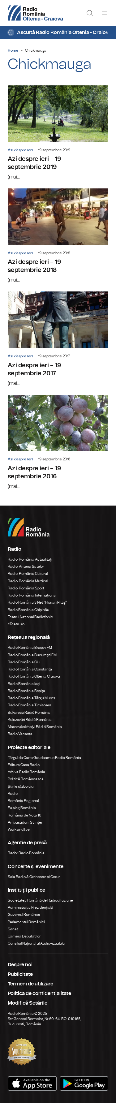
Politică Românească (26, 779)
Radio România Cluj (24, 662)
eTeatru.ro (16, 624)
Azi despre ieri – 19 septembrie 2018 (58, 236)
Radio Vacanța (20, 734)
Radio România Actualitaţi (30, 559)
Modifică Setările (27, 1003)
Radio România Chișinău (28, 610)
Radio (13, 793)
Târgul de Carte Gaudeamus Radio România (44, 758)
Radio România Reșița (26, 691)
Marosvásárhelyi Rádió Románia (35, 727)
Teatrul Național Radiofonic (30, 617)
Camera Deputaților (24, 936)
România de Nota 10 (24, 815)
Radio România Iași (24, 684)
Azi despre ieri (20, 150)
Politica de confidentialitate (39, 993)
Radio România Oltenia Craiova (34, 676)
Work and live (19, 829)
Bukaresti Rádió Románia (29, 712)
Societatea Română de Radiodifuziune (40, 900)
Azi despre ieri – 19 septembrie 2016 (58, 442)
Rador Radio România (26, 853)
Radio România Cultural (28, 573)
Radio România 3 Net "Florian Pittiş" (37, 602)
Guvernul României (24, 914)
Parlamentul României (26, 922)
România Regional (23, 801)
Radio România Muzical (28, 581)
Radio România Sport (26, 588)
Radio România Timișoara (29, 705)
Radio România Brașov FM (30, 647)
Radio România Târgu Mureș (31, 698)
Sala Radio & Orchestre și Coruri (34, 877)
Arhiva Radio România (26, 772)
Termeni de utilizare (30, 983)
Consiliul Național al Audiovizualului (37, 943)
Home (13, 50)
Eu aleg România (22, 808)
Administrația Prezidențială (30, 907)
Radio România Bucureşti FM (32, 655)
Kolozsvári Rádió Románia (30, 720)
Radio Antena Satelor (26, 566)
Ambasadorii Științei (25, 822)
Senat (13, 929)
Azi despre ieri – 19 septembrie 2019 (58, 133)
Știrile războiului (21, 786)
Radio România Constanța (30, 669)
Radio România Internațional (32, 595)
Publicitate (20, 974)
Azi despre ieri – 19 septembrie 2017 (58, 339)
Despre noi (20, 964)
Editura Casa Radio (24, 765)
